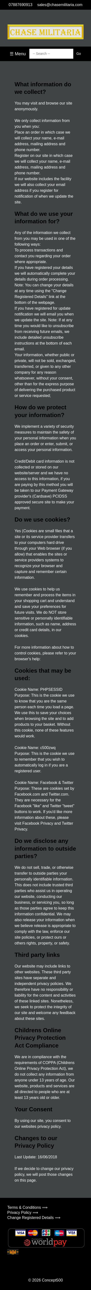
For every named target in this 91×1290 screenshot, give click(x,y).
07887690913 (21, 5)
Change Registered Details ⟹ (33, 1218)
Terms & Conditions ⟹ (27, 1207)
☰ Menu (18, 53)
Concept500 (52, 1280)
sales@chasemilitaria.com (59, 5)
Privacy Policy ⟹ (22, 1212)
